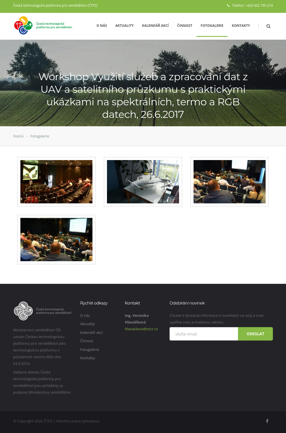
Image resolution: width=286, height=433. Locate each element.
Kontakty (241, 25)
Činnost (184, 25)
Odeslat (255, 333)
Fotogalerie (212, 25)
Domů (18, 136)
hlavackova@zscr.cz (141, 328)
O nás (101, 25)
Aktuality (124, 25)
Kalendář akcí (155, 25)
